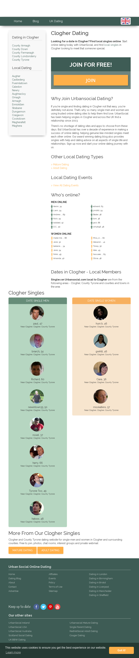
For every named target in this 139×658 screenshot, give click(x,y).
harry (35, 462)
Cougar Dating (77, 635)
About (11, 582)
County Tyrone (48, 327)
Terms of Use (55, 586)
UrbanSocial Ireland (19, 622)
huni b (99, 323)
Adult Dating (50, 550)
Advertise (13, 591)
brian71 (36, 351)
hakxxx (35, 518)
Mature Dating (23, 550)
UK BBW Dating (16, 639)
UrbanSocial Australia (20, 631)
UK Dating (56, 21)
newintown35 (35, 407)
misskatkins (99, 407)
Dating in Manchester (100, 591)
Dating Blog (14, 578)
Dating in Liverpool (99, 586)
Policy (52, 582)
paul (35, 323)
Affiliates (53, 574)
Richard (35, 379)
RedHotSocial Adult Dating (84, 631)
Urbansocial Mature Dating (84, 622)
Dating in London (98, 574)
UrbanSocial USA (17, 627)
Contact (12, 586)
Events (52, 578)
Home (18, 21)
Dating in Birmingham (101, 578)
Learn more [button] (13, 652)
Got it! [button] (121, 650)
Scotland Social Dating (20, 635)
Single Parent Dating (80, 627)
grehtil (99, 351)
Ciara (99, 379)
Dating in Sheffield (98, 595)
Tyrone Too (35, 490)
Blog (36, 21)
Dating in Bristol (97, 582)
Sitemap (53, 591)
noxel (36, 435)
